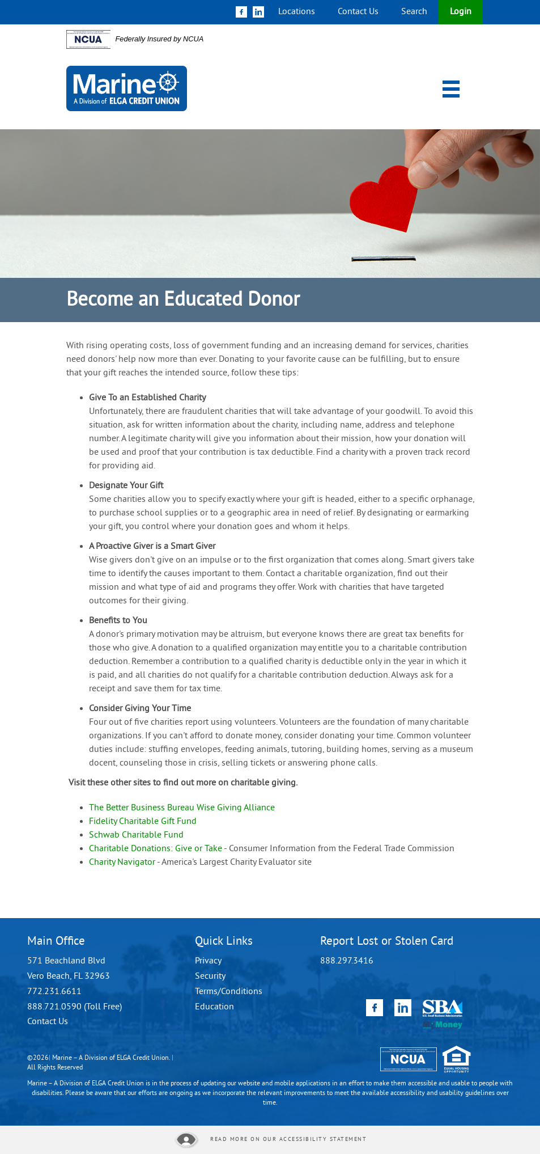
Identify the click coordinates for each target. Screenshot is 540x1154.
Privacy (208, 961)
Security (210, 976)
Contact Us (358, 12)
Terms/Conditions (228, 991)
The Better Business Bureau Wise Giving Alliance (182, 808)
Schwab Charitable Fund (136, 835)
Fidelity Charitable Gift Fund (143, 821)
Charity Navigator (122, 862)
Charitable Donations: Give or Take (155, 849)
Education (214, 1007)
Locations (296, 12)
